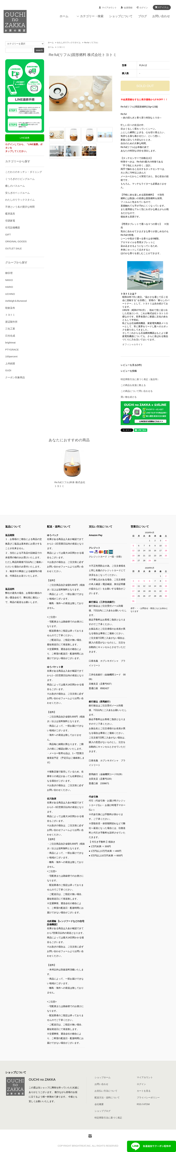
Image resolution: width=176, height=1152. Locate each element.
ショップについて (121, 16)
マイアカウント (109, 7)
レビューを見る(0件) (131, 365)
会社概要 (99, 1104)
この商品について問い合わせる (137, 391)
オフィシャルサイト (132, 344)
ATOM (146, 1104)
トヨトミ (61, 47)
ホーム (64, 16)
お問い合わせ (161, 16)
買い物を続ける (129, 397)
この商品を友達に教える (133, 385)
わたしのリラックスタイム (69, 42)
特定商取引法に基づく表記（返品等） (140, 379)
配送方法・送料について (107, 1097)
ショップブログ (103, 1111)
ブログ (142, 16)
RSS (139, 1104)
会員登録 (128, 7)
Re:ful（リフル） (91, 42)
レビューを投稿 (129, 371)
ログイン (143, 7)
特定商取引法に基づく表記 (108, 1117)
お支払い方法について (106, 1090)
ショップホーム (103, 1077)
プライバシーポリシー (148, 1097)
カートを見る (144, 1090)
